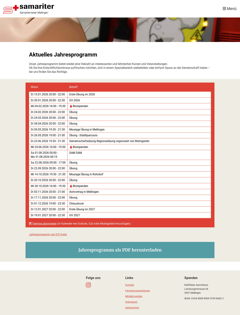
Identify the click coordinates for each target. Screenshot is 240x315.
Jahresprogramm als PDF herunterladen (120, 250)
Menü (230, 8)
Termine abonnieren (44, 223)
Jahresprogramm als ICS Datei (48, 234)
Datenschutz (132, 307)
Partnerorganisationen (137, 290)
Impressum (131, 301)
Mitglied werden (133, 296)
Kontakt (129, 285)
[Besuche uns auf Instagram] (88, 285)
